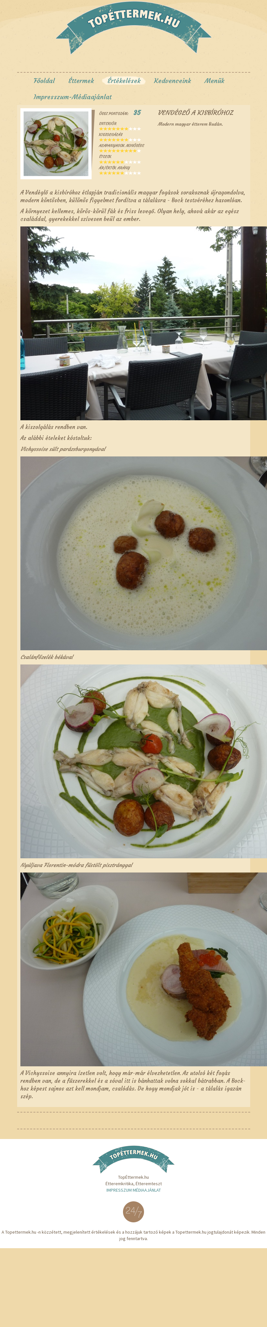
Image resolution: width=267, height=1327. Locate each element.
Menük (214, 81)
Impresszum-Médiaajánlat (73, 97)
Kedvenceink (172, 81)
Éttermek (81, 81)
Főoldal (44, 81)
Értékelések (123, 81)
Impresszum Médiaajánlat (133, 1190)
